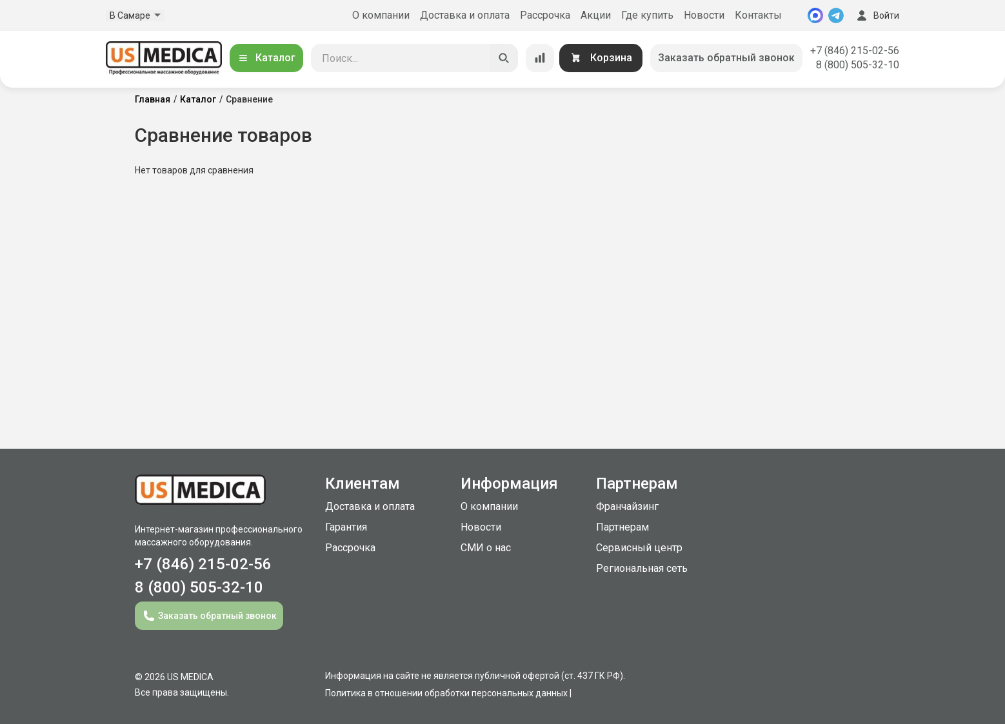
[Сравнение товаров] (540, 58)
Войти (876, 15)
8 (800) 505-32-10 (857, 65)
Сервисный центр (639, 548)
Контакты (758, 15)
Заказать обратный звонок (726, 58)
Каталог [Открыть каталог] (266, 58)
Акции (596, 15)
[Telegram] (836, 15)
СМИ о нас (486, 548)
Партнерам (622, 527)
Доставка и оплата (465, 15)
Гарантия (346, 527)
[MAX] (815, 15)
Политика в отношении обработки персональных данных (446, 693)
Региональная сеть (642, 568)
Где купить (647, 15)
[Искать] (504, 58)
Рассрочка (545, 15)
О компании (381, 15)
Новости (704, 15)
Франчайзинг (627, 506)
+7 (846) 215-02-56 (854, 50)
